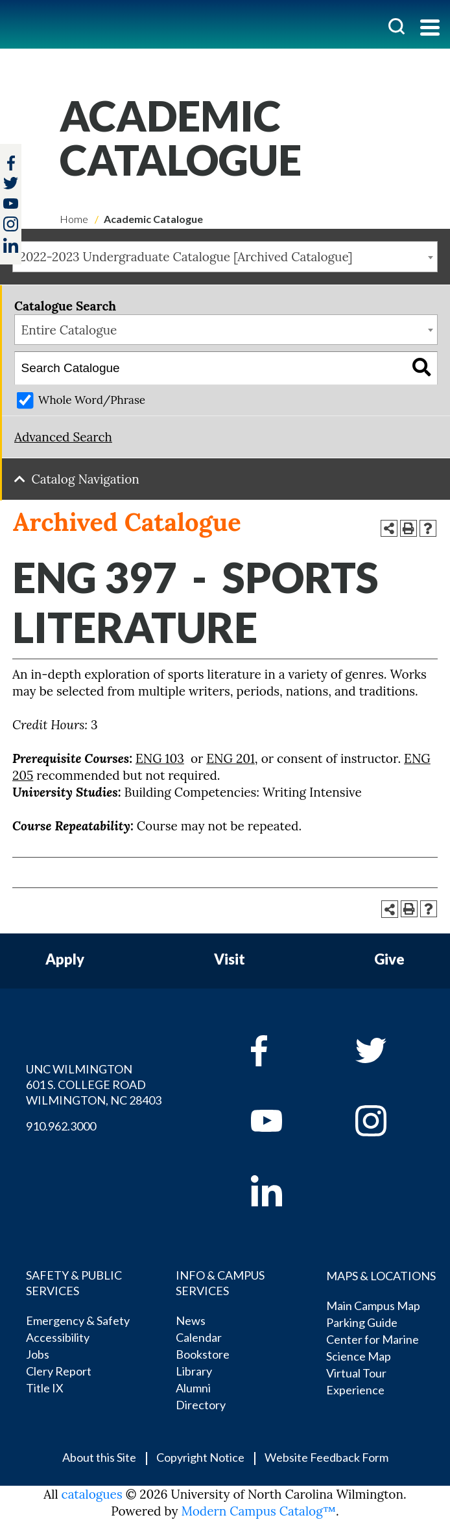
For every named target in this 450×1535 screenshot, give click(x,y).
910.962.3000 (61, 1126)
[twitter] (10, 184)
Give (389, 960)
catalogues (92, 1494)
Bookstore (203, 1354)
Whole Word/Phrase (91, 400)
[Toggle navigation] (430, 29)
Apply (64, 960)
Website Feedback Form (326, 1457)
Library (194, 1371)
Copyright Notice (200, 1457)
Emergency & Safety (78, 1320)
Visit (229, 960)
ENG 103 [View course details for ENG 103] (160, 758)
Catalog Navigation (85, 479)
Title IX (45, 1388)
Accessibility (57, 1337)
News (191, 1320)
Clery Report (58, 1371)
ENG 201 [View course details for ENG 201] (230, 758)
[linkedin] (285, 1190)
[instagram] (10, 224)
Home (74, 219)
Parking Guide (361, 1322)
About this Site (99, 1457)
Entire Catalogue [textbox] (69, 330)
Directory (201, 1405)
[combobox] (225, 256)
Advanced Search (63, 437)
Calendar (199, 1337)
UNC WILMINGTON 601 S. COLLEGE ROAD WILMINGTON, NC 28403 (93, 1084)
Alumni (193, 1388)
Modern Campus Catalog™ (258, 1511)
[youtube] (285, 1120)
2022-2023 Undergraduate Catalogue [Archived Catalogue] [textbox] (186, 256)
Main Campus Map (373, 1305)
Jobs (37, 1354)
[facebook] (285, 1050)
